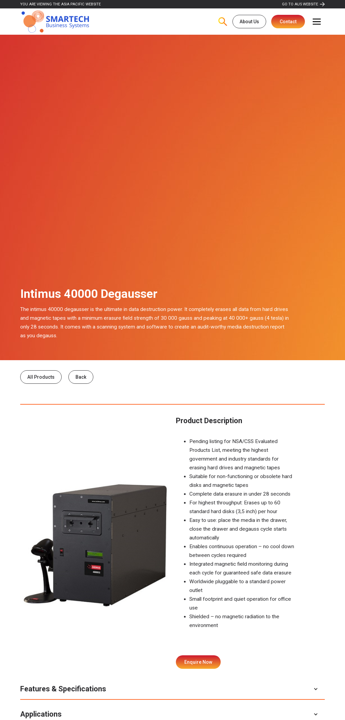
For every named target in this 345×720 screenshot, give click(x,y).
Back (80, 377)
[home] (55, 21)
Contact (288, 21)
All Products (41, 377)
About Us (249, 21)
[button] (316, 21)
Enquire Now (198, 662)
